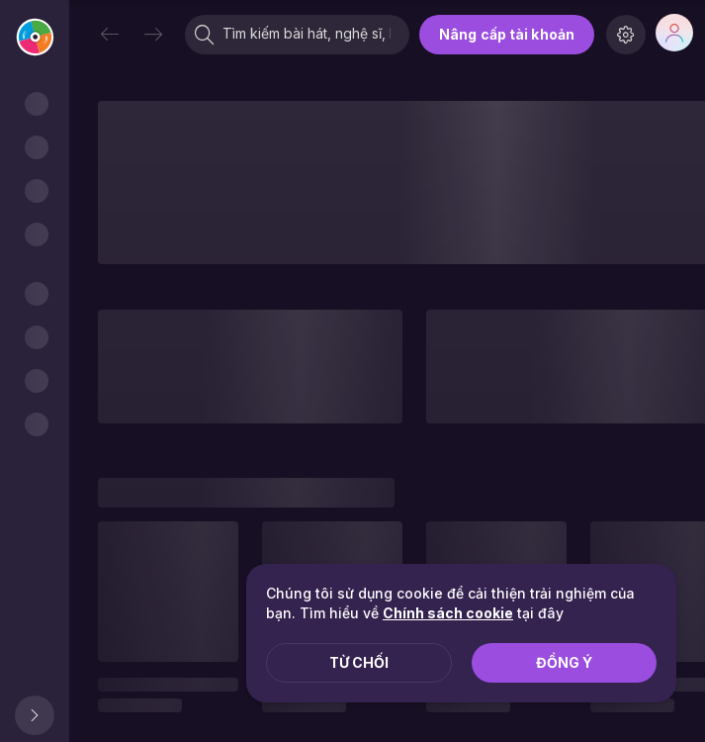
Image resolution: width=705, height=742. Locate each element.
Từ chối (359, 662)
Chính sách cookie (448, 612)
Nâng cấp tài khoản (506, 34)
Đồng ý (564, 662)
